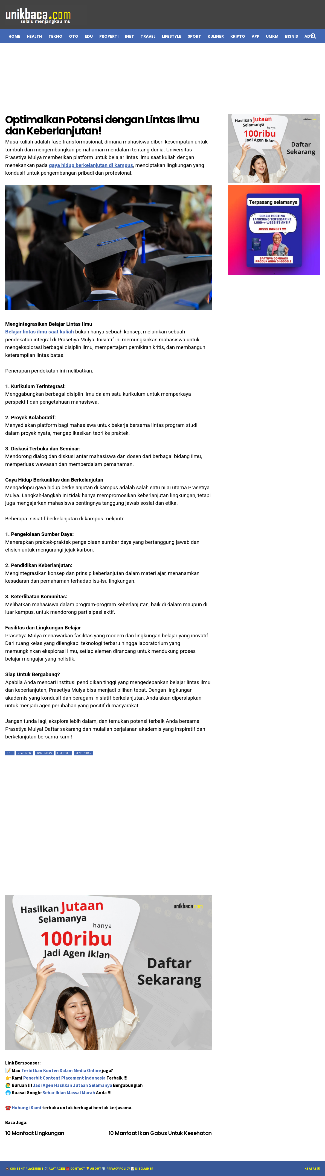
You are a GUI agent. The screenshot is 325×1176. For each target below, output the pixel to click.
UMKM (272, 36)
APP (255, 36)
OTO (73, 36)
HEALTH (34, 36)
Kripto (237, 36)
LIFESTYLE (171, 36)
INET (129, 36)
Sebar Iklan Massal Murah (68, 1093)
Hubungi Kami (27, 1108)
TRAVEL (148, 36)
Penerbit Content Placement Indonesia (64, 1078)
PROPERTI (108, 36)
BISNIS (291, 36)
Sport (194, 36)
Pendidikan (83, 753)
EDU (89, 36)
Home (14, 36)
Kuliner (216, 36)
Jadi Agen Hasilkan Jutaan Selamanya (73, 1085)
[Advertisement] (162, 77)
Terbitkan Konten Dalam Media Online (61, 1071)
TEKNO (55, 36)
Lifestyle (64, 753)
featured (24, 753)
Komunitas (44, 753)
